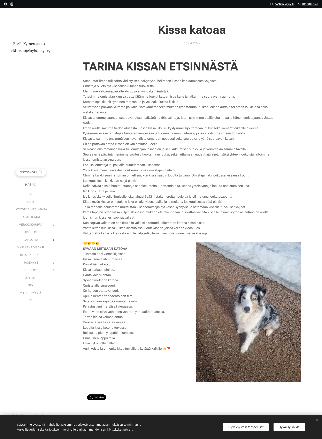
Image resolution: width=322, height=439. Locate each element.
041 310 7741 (310, 4)
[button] (31, 185)
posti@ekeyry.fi (284, 4)
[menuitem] (30, 201)
